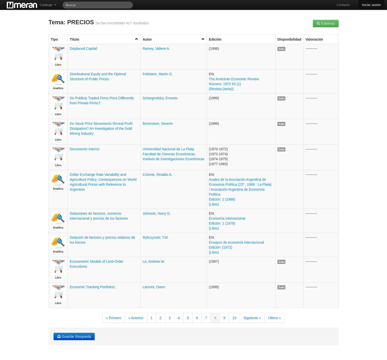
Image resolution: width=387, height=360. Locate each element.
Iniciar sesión (371, 5)
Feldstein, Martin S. (158, 74)
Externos (326, 24)
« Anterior (135, 318)
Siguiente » (252, 318)
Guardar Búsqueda (74, 336)
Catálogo (48, 5)
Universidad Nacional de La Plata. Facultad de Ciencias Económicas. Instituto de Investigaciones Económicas (173, 154)
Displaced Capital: (84, 49)
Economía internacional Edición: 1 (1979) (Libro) (227, 223)
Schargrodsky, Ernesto (160, 98)
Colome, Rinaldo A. (157, 175)
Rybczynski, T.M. (156, 237)
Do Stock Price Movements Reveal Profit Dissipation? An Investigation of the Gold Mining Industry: (101, 128)
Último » (274, 318)
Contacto (343, 5)
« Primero (113, 318)
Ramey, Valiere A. (156, 49)
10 (235, 318)
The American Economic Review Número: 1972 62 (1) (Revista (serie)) (234, 84)
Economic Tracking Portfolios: (93, 287)
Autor (174, 39)
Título (104, 39)
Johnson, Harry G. (157, 213)
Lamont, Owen (154, 287)
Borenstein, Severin (158, 124)
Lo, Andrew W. (154, 261)
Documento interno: (85, 149)
